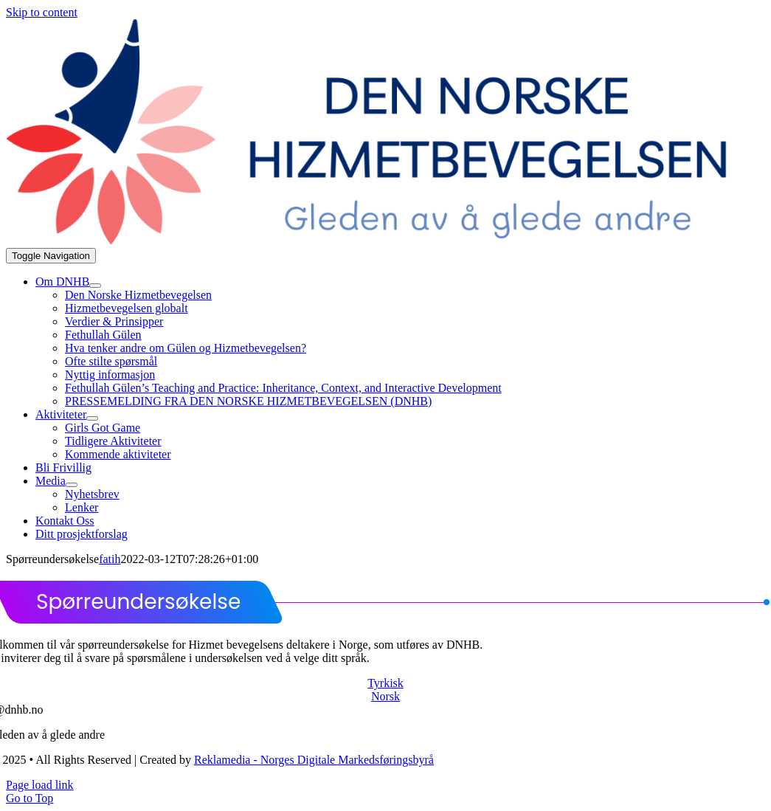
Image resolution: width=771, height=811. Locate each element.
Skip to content (41, 12)
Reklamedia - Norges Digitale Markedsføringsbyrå (314, 759)
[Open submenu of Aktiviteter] (92, 418)
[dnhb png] (383, 241)
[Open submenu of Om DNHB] (95, 285)
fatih (109, 559)
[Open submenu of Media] (71, 485)
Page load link (40, 785)
